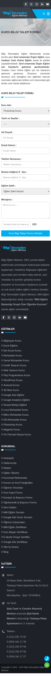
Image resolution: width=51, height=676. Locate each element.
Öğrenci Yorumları (13, 490)
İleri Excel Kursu (12, 353)
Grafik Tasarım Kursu (14, 368)
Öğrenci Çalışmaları (14, 525)
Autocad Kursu (11, 388)
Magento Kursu (11, 432)
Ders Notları (9, 510)
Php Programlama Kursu (16, 378)
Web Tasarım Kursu (14, 373)
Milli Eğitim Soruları (13, 515)
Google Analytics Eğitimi (16, 402)
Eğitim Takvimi (11, 475)
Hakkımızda (9, 465)
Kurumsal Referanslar (15, 480)
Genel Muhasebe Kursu (16, 363)
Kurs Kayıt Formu (12, 495)
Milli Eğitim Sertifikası (15, 530)
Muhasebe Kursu (12, 358)
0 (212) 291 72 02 (16, 639)
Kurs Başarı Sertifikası (15, 535)
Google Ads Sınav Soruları (17, 520)
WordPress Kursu (13, 383)
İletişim (7, 470)
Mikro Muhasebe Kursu (16, 417)
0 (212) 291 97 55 (16, 649)
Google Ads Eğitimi (13, 397)
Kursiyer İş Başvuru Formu (17, 500)
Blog (5, 554)
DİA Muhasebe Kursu (15, 422)
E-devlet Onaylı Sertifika (16, 539)
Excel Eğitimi (10, 348)
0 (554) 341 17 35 (16, 644)
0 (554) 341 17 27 (16, 659)
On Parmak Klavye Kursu (17, 437)
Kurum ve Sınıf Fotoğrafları (18, 485)
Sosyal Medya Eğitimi (15, 407)
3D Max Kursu (11, 392)
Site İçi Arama (10, 549)
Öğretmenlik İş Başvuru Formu (20, 505)
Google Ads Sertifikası (15, 544)
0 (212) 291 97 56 (16, 654)
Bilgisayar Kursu (12, 343)
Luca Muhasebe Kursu (15, 412)
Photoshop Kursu (12, 427)
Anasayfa (8, 460)
